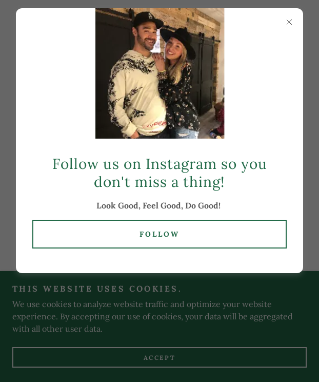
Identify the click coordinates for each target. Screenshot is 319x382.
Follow (159, 234)
